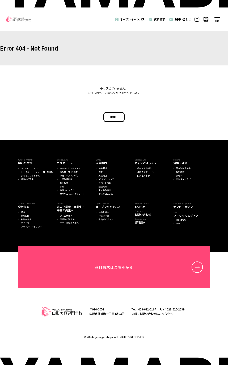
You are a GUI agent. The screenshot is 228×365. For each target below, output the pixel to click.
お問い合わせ (182, 19)
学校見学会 (104, 215)
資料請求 (159, 19)
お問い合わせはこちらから (156, 313)
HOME (114, 117)
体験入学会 (104, 212)
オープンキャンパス (132, 19)
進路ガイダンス (106, 219)
